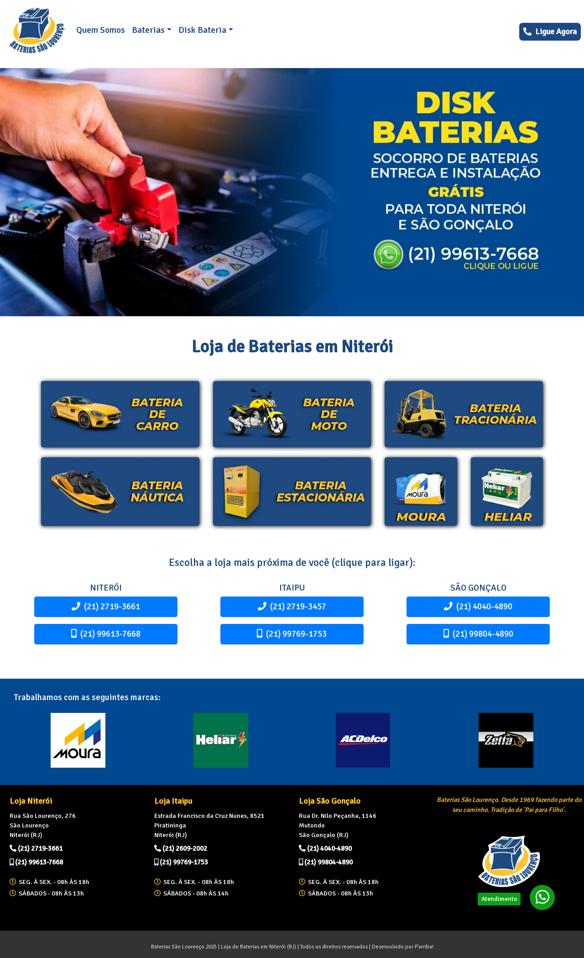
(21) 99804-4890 (478, 633)
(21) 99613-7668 (106, 633)
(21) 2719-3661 (106, 606)
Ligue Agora (550, 31)
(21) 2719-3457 (292, 606)
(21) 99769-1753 (292, 633)
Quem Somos (100, 30)
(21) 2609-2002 (180, 848)
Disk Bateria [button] (202, 30)
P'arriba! (424, 946)
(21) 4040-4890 (478, 606)
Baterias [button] (148, 30)
